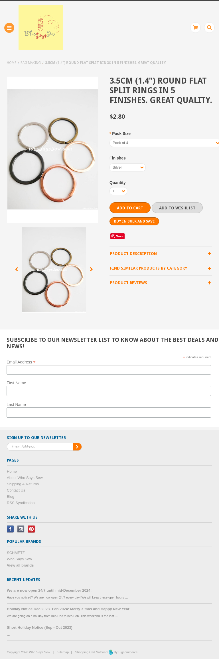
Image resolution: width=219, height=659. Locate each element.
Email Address (21, 361)
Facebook (10, 529)
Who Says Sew (19, 559)
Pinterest (31, 529)
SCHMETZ (16, 553)
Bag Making (31, 63)
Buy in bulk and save (134, 221)
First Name (16, 383)
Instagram (21, 529)
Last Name (16, 405)
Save (119, 236)
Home (11, 63)
